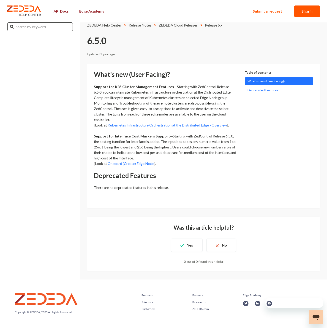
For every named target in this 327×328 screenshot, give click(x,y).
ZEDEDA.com (200, 309)
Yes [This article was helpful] (190, 245)
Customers (148, 309)
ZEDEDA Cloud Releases (178, 25)
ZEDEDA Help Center (104, 25)
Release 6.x (213, 25)
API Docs (61, 11)
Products (147, 295)
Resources (199, 302)
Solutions (147, 302)
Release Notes (140, 25)
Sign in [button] (307, 11)
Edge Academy (91, 11)
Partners (197, 295)
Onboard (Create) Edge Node (131, 163)
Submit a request (267, 11)
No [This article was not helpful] (224, 245)
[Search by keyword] (40, 26)
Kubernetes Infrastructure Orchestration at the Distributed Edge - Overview (167, 125)
